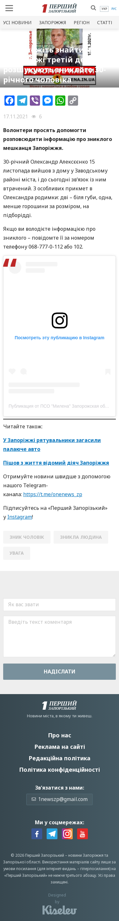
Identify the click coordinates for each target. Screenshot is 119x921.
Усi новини (17, 22)
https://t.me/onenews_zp (52, 494)
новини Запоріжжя (85, 855)
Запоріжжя (52, 22)
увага (17, 553)
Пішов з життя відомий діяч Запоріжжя (56, 462)
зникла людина (81, 537)
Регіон (81, 22)
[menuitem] (104, 9)
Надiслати (60, 671)
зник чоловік (27, 537)
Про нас (59, 735)
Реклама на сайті (59, 746)
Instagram (19, 516)
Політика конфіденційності (59, 769)
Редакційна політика (59, 758)
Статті (104, 22)
